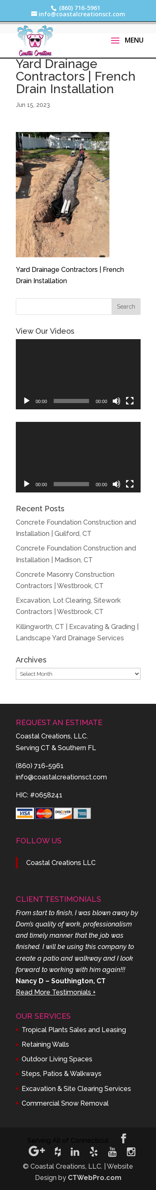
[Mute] (116, 401)
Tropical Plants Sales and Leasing (74, 1030)
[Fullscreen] (130, 401)
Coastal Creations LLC (61, 863)
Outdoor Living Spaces (57, 1059)
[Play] (26, 401)
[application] (78, 374)
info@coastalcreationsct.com (61, 777)
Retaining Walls (45, 1044)
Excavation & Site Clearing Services (76, 1089)
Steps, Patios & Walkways (62, 1074)
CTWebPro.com (94, 1178)
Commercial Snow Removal (65, 1103)
